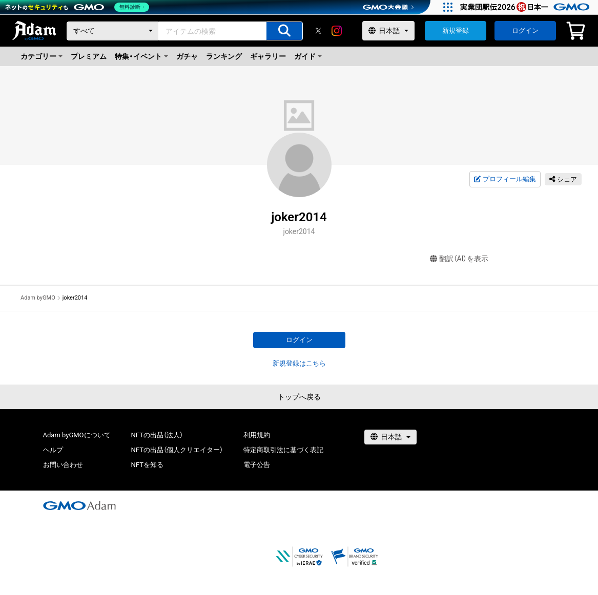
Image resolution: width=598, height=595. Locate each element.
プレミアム (89, 56)
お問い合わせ (63, 465)
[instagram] (337, 31)
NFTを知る (147, 465)
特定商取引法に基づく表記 (283, 450)
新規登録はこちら (299, 363)
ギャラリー (268, 56)
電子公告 (256, 465)
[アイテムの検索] (284, 31)
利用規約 (256, 435)
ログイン (525, 30)
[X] (318, 31)
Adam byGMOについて (77, 435)
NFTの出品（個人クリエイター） (177, 450)
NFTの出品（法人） (157, 435)
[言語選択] (388, 30)
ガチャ (187, 56)
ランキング (224, 56)
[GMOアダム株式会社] (79, 505)
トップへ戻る (299, 397)
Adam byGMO (37, 297)
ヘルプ (53, 450)
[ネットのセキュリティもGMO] (79, 7)
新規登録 (455, 30)
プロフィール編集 (504, 179)
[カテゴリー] (113, 31)
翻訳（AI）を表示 (459, 258)
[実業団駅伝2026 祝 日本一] (526, 7)
